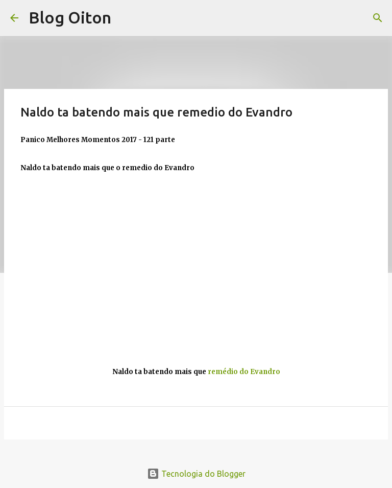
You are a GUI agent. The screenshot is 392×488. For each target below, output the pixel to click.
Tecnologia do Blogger (196, 473)
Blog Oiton (70, 17)
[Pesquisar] (378, 18)
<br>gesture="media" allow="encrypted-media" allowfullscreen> (196, 267)
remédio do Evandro (244, 371)
